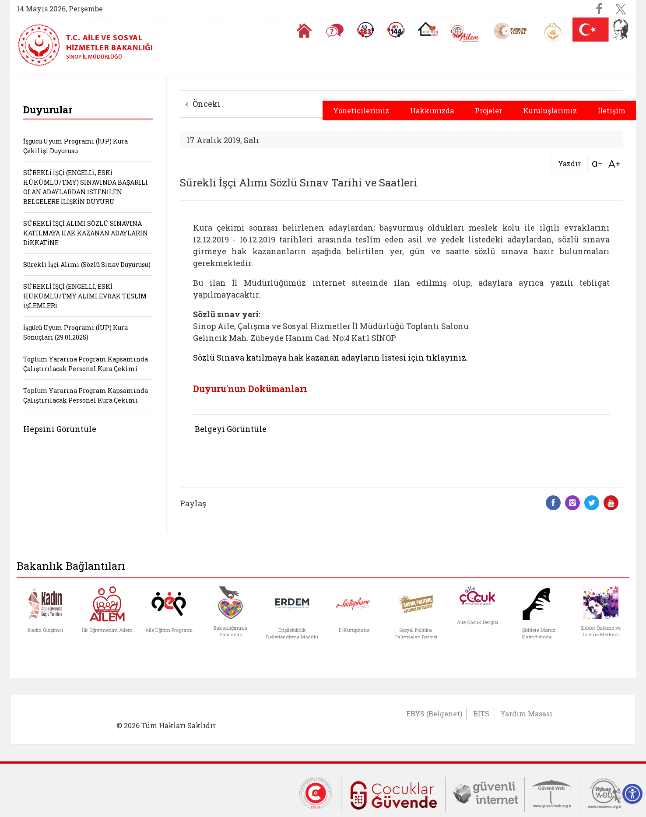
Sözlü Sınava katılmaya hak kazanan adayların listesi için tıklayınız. (330, 357)
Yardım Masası (526, 713)
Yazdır (569, 163)
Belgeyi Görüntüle (231, 429)
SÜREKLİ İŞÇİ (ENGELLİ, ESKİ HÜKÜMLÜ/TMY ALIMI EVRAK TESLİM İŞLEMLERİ (85, 296)
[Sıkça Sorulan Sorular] (335, 30)
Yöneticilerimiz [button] (361, 110)
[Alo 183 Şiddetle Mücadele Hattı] (365, 30)
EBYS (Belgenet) (434, 713)
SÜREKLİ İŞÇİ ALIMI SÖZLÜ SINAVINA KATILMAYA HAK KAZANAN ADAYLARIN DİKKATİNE (85, 233)
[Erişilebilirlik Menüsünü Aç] (632, 794)
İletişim (611, 110)
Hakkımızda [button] (432, 110)
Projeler (488, 110)
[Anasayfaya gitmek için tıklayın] (304, 30)
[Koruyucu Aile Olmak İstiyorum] (428, 29)
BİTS (481, 713)
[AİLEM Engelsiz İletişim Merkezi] (465, 33)
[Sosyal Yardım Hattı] (396, 30)
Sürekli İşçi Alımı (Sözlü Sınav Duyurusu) (87, 264)
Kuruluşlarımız (550, 110)
